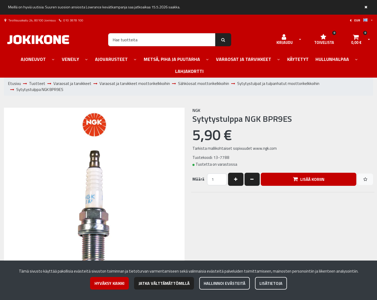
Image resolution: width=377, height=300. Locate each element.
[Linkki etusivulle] (38, 39)
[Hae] (161, 39)
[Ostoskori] (356, 39)
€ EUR (359, 20)
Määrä (198, 179)
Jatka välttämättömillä (164, 283)
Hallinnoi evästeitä (224, 283)
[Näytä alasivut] (53, 60)
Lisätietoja (270, 283)
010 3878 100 (73, 20)
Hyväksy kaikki (109, 283)
